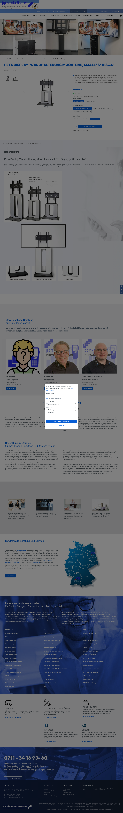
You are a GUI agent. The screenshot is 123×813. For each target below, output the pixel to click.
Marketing (51, 409)
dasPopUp (51, 412)
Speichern (61, 425)
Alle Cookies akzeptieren (61, 421)
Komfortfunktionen (53, 404)
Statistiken (51, 401)
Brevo (50, 407)
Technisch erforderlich (54, 398)
